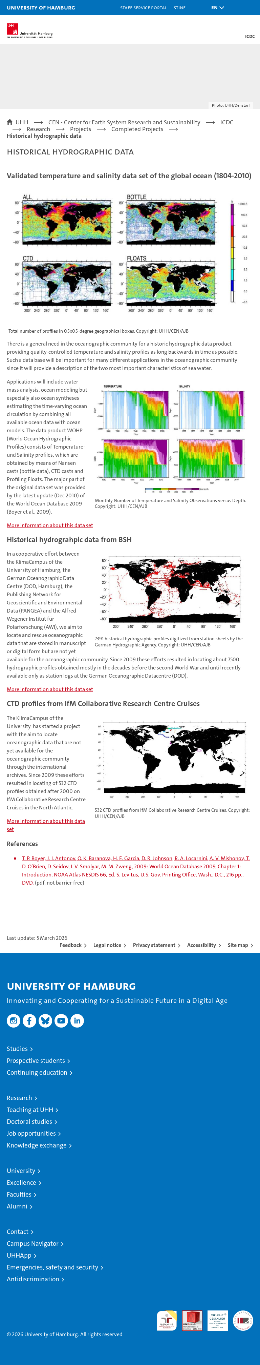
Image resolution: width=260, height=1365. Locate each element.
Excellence (21, 1182)
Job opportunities (31, 1133)
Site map (238, 945)
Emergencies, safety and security (52, 1267)
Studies (17, 1049)
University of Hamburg (41, 7)
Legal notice (107, 945)
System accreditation (243, 1317)
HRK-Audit (214, 1317)
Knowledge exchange (37, 1145)
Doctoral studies (29, 1121)
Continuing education (37, 1072)
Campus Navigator (33, 1243)
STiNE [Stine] (180, 7)
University (21, 1170)
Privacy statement (154, 945)
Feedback (71, 945)
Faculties (19, 1194)
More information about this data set (50, 525)
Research (19, 1098)
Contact (17, 1231)
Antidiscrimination (33, 1279)
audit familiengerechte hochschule (167, 1320)
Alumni (17, 1206)
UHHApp (19, 1255)
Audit (188, 1314)
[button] (216, 7)
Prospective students (36, 1060)
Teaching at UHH (30, 1109)
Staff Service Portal (143, 7)
